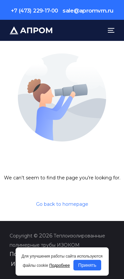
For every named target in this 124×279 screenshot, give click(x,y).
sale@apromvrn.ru (87, 10)
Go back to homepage (62, 204)
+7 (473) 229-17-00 (34, 11)
